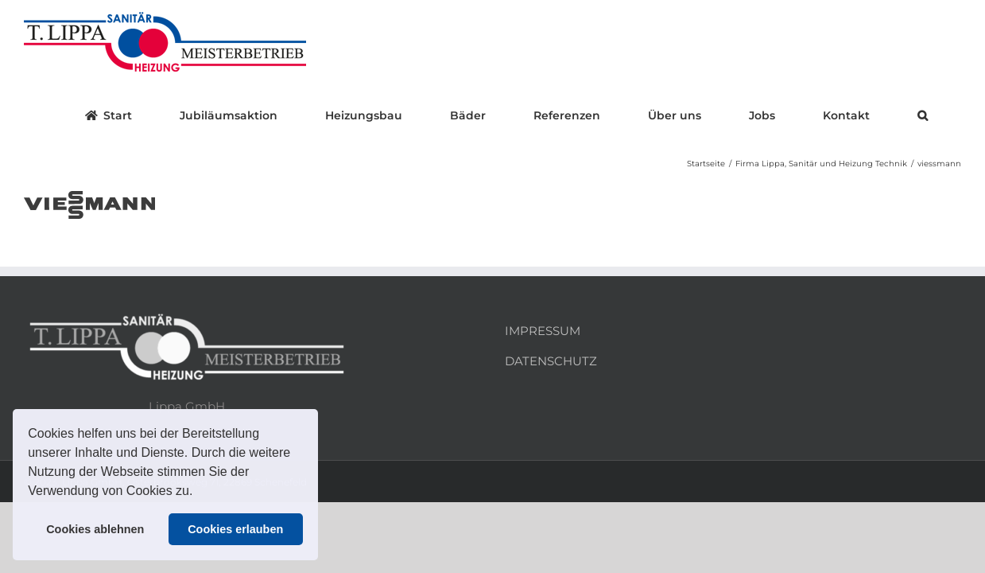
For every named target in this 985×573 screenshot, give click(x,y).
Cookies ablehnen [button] (95, 529)
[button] (198, 492)
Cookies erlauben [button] (235, 529)
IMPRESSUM (542, 330)
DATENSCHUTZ (551, 360)
